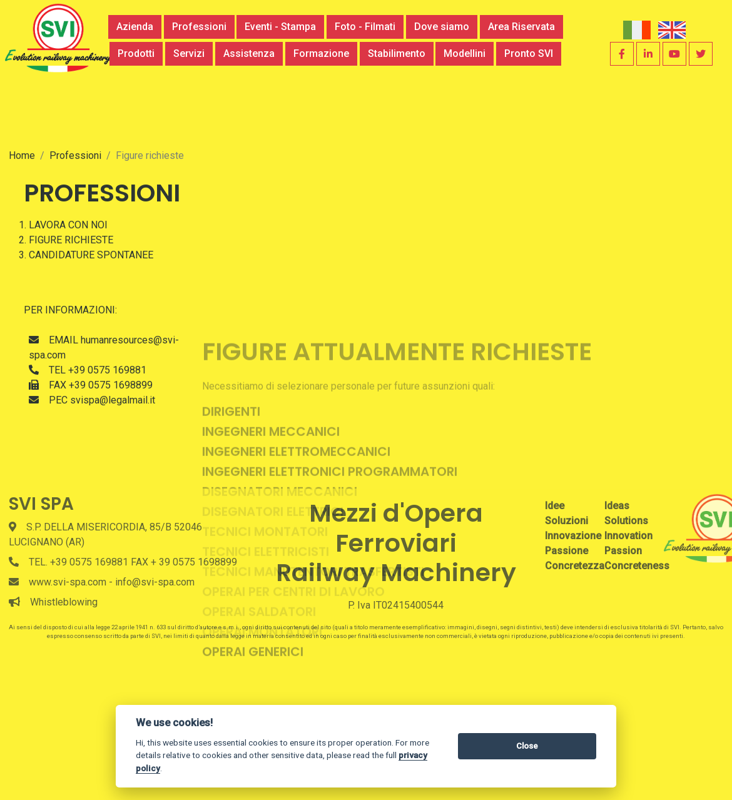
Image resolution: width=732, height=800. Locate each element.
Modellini (464, 53)
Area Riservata (521, 27)
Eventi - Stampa (280, 27)
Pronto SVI (528, 53)
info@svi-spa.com (155, 582)
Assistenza (249, 53)
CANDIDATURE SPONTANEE (91, 309)
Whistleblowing (64, 602)
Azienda (134, 27)
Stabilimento (396, 53)
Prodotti (136, 53)
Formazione (321, 53)
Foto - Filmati (365, 27)
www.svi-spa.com (67, 582)
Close (527, 746)
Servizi (189, 53)
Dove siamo (441, 27)
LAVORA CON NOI (68, 279)
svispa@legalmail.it (112, 454)
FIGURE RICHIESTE (71, 294)
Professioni (199, 27)
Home (22, 210)
